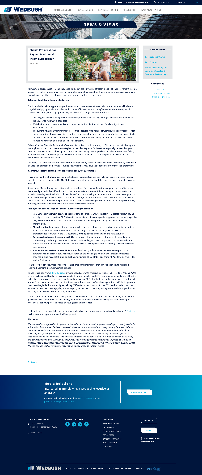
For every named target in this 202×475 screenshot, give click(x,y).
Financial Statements (75, 468)
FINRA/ (138, 468)
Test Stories (151, 62)
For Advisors (130, 10)
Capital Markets (86, 10)
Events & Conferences (161, 97)
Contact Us (180, 2)
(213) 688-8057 (87, 398)
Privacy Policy (104, 468)
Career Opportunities (112, 439)
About (159, 10)
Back (32, 362)
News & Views (146, 10)
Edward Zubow (57, 272)
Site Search (161, 2)
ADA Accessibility (110, 443)
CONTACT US (149, 420)
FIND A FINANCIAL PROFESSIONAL (132, 2)
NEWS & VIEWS (101, 24)
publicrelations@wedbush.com (59, 401)
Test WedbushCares (155, 56)
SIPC (143, 468)
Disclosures (91, 468)
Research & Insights (162, 93)
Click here (131, 311)
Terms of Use (117, 468)
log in (195, 2)
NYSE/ (134, 468)
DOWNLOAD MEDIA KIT (140, 392)
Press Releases (163, 89)
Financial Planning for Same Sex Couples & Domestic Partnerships (156, 71)
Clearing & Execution (108, 10)
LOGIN (149, 430)
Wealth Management (64, 10)
